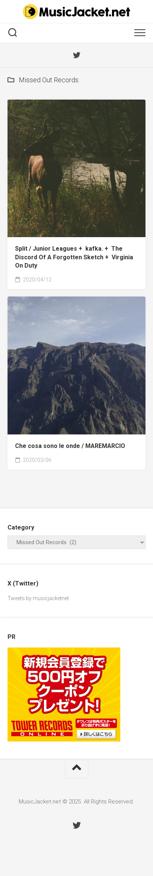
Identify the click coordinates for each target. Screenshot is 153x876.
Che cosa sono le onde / (70, 445)
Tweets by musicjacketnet (38, 598)
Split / (74, 257)
